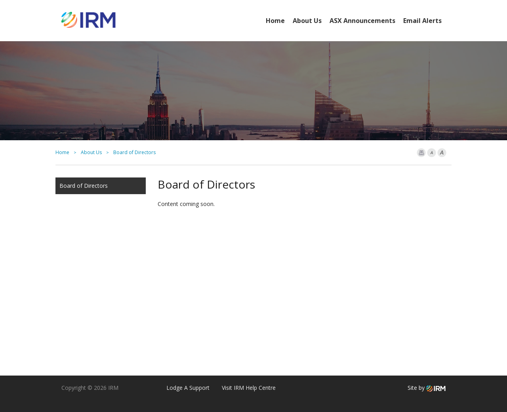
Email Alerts (422, 20)
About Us (307, 20)
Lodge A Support (188, 387)
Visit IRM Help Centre (249, 387)
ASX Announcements (362, 20)
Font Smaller (431, 152)
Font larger (441, 152)
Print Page (421, 152)
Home (275, 20)
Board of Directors (83, 185)
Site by (427, 387)
